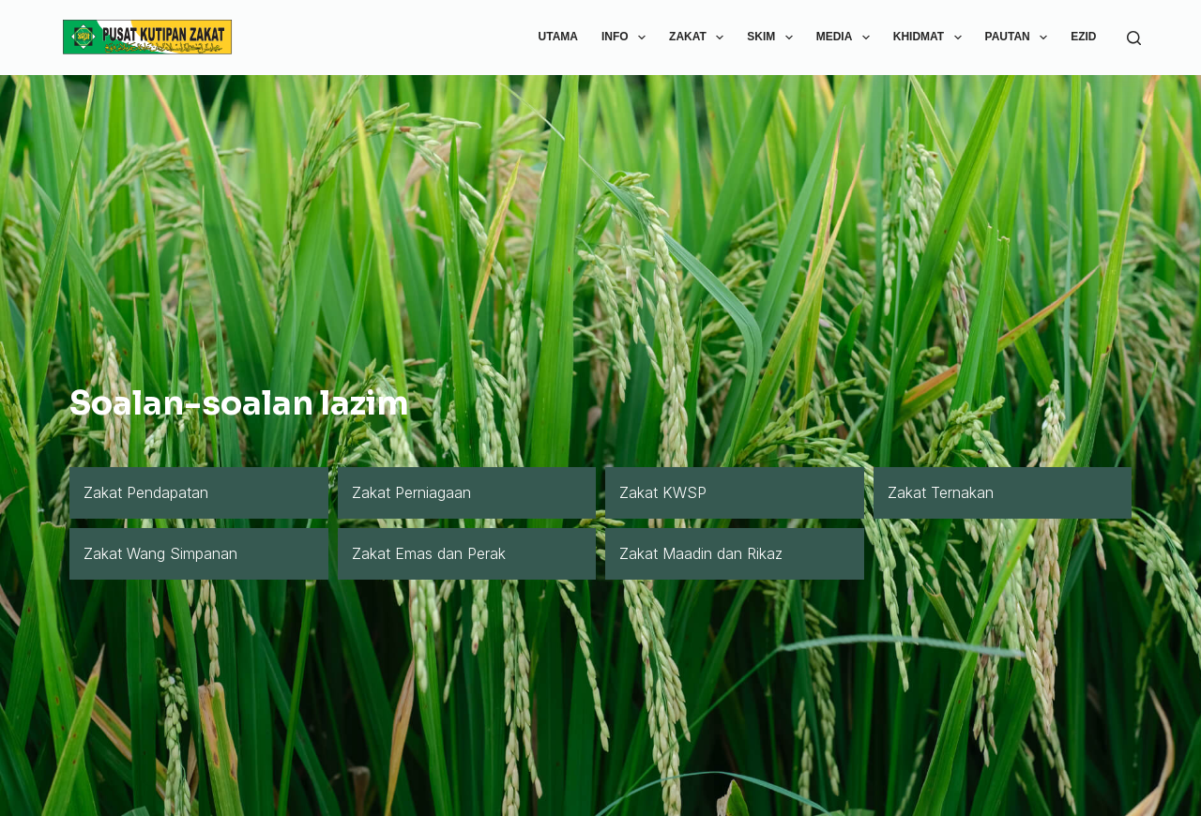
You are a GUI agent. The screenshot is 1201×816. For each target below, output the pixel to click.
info (627, 37)
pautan (1020, 37)
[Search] (1134, 38)
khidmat (931, 37)
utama (558, 36)
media (846, 37)
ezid (1083, 36)
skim (773, 37)
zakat (700, 37)
